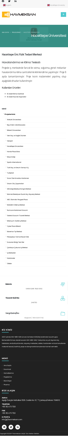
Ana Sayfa (5, 32)
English (7, 5)
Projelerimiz (16, 32)
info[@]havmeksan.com (12, 419)
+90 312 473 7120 (9, 406)
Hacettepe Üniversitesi (31, 32)
